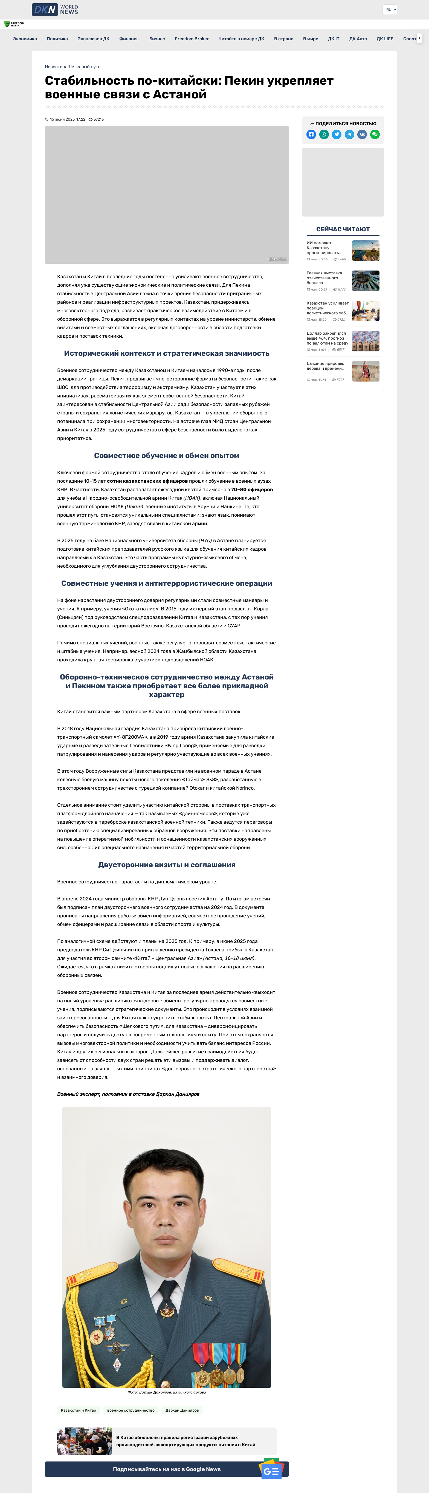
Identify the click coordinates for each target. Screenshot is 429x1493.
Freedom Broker (217, 38)
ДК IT (378, 38)
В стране (318, 38)
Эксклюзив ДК (104, 38)
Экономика (25, 38)
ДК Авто (407, 38)
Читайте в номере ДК (271, 38)
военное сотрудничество (131, 1406)
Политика (62, 38)
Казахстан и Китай (78, 1406)
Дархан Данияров (182, 1406)
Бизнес (177, 38)
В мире (350, 38)
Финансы (144, 38)
